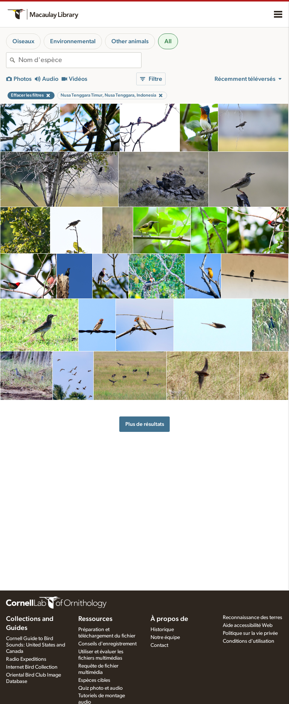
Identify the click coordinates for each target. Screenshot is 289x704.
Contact (159, 645)
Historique (162, 629)
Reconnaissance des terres (252, 617)
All (168, 41)
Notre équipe (165, 637)
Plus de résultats (144, 424)
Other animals (130, 41)
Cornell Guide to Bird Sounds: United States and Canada (35, 645)
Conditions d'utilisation (248, 641)
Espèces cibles (94, 680)
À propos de (169, 619)
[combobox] (79, 60)
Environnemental (73, 41)
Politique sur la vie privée (250, 633)
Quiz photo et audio (100, 688)
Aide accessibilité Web (247, 625)
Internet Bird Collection (32, 667)
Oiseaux (23, 41)
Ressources (95, 619)
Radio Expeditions (26, 659)
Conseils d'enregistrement (107, 643)
